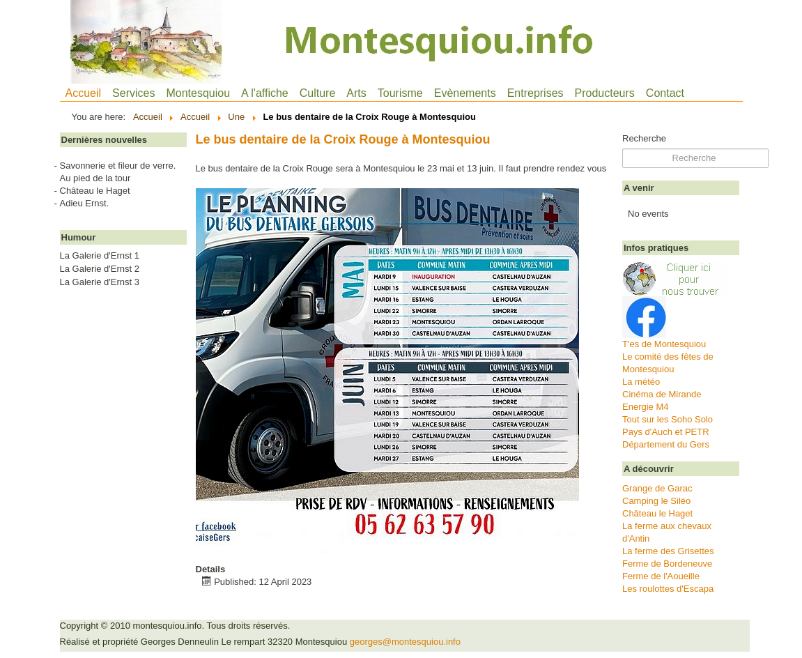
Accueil (83, 93)
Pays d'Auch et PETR (665, 432)
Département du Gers (665, 444)
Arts (356, 93)
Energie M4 (645, 406)
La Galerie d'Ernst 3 (100, 282)
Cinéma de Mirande (661, 394)
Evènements (465, 93)
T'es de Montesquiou (664, 344)
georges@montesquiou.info (405, 641)
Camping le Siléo (656, 501)
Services (133, 93)
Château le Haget (657, 513)
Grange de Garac (657, 488)
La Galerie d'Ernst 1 (100, 256)
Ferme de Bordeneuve (667, 563)
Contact (665, 93)
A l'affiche (264, 93)
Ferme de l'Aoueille (661, 576)
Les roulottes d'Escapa (668, 588)
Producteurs (605, 93)
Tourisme (400, 93)
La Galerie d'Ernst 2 (100, 269)
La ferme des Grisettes (668, 551)
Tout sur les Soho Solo (667, 419)
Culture (318, 93)
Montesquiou (198, 93)
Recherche (644, 138)
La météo (641, 381)
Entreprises (535, 93)
